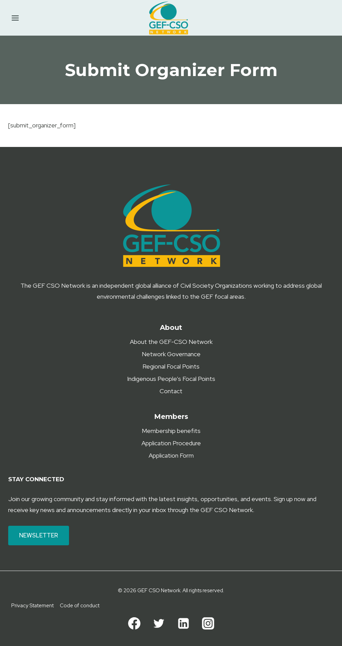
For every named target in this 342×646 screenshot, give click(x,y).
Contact (171, 391)
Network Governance (171, 354)
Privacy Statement (32, 605)
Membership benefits (171, 431)
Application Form (171, 455)
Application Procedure (171, 443)
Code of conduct (79, 605)
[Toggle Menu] (15, 18)
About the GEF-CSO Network (171, 342)
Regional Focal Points (171, 366)
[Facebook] (134, 623)
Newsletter (38, 535)
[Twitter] (159, 623)
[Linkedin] (183, 623)
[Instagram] (208, 623)
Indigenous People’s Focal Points (171, 379)
